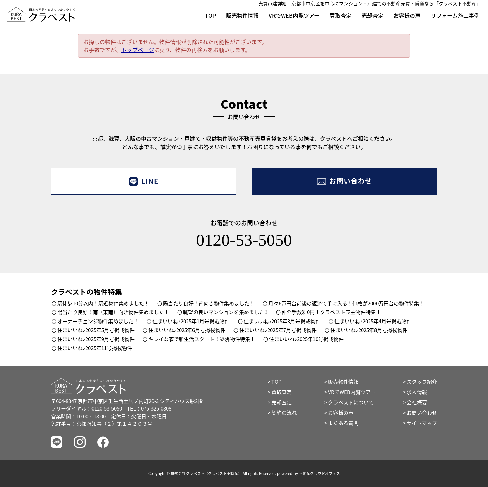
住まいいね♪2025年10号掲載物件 (306, 339)
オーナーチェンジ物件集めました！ (98, 321)
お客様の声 (407, 15)
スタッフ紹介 (422, 381)
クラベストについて (351, 402)
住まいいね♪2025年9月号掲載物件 (96, 339)
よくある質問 (343, 423)
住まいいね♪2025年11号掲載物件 (94, 348)
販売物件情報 (242, 15)
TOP (210, 15)
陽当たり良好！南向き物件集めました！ (209, 303)
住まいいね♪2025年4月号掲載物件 (373, 321)
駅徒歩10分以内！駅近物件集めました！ (103, 303)
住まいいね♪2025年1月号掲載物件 (191, 321)
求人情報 (417, 392)
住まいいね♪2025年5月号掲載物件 (96, 330)
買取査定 (340, 15)
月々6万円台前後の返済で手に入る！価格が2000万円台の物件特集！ (346, 303)
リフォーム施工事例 (455, 15)
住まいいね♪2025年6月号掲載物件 (187, 330)
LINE (143, 181)
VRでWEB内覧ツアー (294, 15)
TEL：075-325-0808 (149, 408)
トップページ (137, 50)
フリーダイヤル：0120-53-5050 (86, 408)
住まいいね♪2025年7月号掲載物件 (278, 330)
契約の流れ (284, 412)
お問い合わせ (344, 181)
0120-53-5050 (244, 239)
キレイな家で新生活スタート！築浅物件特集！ (201, 339)
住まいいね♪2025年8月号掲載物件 (369, 330)
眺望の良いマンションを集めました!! (225, 312)
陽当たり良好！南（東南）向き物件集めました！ (113, 312)
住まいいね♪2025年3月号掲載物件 (282, 321)
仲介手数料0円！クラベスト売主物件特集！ (331, 312)
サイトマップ (422, 423)
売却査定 (372, 15)
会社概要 (417, 402)
